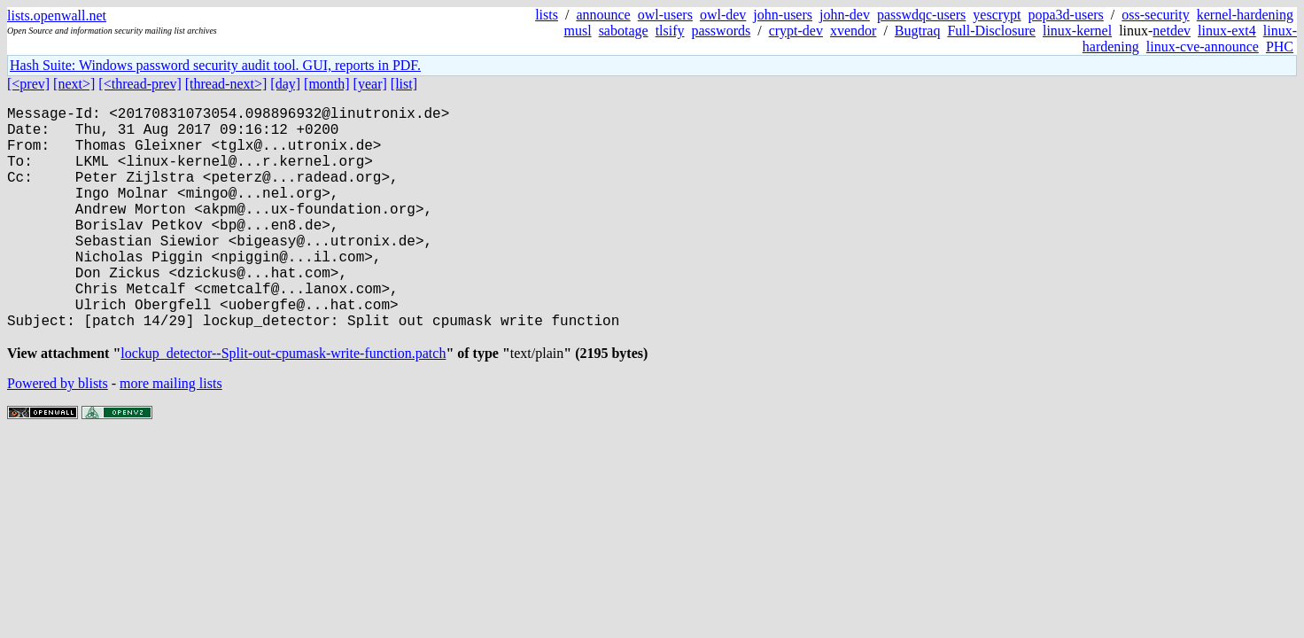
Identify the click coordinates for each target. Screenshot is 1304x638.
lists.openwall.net (56, 15)
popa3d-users (1066, 14)
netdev (1172, 30)
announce (603, 14)
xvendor (853, 30)
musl (578, 30)
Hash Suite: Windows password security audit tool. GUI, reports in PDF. (215, 65)
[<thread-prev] (139, 83)
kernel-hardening (1245, 14)
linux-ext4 (1227, 30)
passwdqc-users (921, 14)
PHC (1279, 46)
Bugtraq (918, 30)
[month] (327, 83)
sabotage (623, 30)
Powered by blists (57, 436)
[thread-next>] (226, 83)
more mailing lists (171, 436)
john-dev (844, 14)
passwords (721, 30)
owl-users (665, 14)
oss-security (1155, 14)
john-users (782, 14)
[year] (370, 83)
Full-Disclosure (991, 30)
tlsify (670, 30)
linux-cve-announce (1202, 46)
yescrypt (997, 14)
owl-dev (723, 14)
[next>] (74, 83)
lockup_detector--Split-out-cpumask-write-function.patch (283, 406)
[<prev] (28, 83)
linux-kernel (1077, 30)
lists (546, 14)
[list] (404, 83)
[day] (285, 83)
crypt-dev (796, 30)
